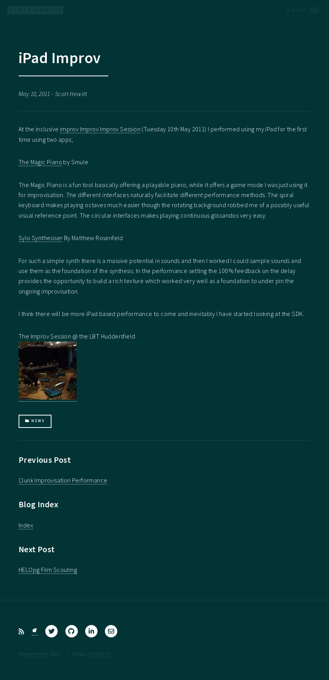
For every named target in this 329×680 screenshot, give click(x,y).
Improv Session (120, 129)
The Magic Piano (40, 162)
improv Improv (79, 129)
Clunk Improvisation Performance (63, 480)
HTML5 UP (100, 654)
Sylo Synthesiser (40, 238)
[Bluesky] (35, 631)
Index (26, 525)
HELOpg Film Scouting (48, 570)
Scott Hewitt (35, 654)
